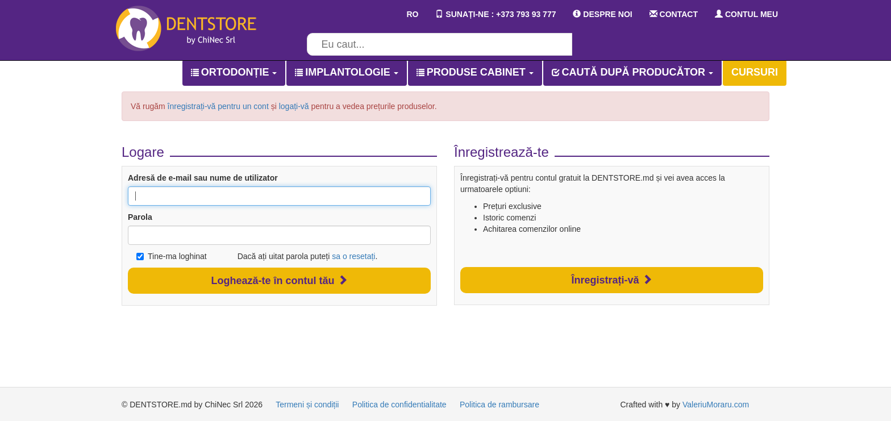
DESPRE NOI (602, 14)
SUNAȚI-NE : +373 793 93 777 (495, 14)
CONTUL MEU (746, 14)
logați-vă (294, 106)
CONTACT (673, 14)
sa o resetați (353, 256)
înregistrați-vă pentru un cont (218, 106)
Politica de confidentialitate (399, 404)
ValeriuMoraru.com (715, 404)
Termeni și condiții (307, 404)
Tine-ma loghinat (171, 256)
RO (404, 14)
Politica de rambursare (499, 404)
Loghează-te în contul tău (279, 280)
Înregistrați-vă (611, 280)
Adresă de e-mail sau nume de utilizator (203, 177)
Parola (140, 217)
